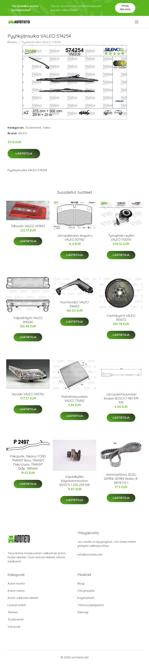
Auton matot (16, 590)
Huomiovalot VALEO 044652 (74, 304)
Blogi (80, 583)
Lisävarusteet (17, 605)
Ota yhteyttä (85, 590)
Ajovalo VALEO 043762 (28, 394)
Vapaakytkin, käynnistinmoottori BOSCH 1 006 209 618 (75, 481)
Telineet (13, 612)
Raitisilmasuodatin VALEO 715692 (75, 399)
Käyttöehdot (85, 598)
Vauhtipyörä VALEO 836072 (121, 318)
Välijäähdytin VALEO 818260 (28, 320)
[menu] (136, 22)
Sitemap (82, 612)
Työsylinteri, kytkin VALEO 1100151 (121, 238)
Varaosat (14, 626)
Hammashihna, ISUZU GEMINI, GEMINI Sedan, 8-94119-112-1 (121, 479)
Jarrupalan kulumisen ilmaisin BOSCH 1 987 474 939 (121, 398)
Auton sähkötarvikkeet (23, 598)
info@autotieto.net (90, 554)
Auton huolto (16, 583)
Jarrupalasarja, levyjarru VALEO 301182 (74, 238)
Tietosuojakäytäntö (90, 605)
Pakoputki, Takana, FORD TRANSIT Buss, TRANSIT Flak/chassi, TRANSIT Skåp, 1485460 (28, 462)
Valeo (46, 127)
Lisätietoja (24, 153)
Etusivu (12, 42)
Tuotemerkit (33, 127)
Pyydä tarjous (125, 7)
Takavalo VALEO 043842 (28, 226)
